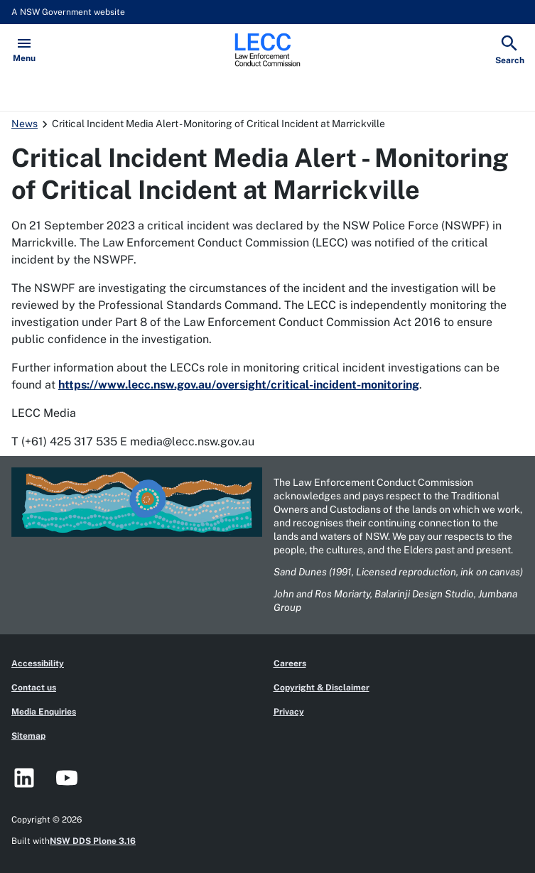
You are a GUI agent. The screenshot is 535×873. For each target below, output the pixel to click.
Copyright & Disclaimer (321, 688)
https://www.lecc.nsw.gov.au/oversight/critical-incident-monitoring (238, 384)
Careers (290, 663)
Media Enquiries (43, 712)
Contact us (33, 688)
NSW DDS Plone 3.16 (93, 841)
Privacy (289, 712)
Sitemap (28, 736)
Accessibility (37, 663)
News (24, 123)
